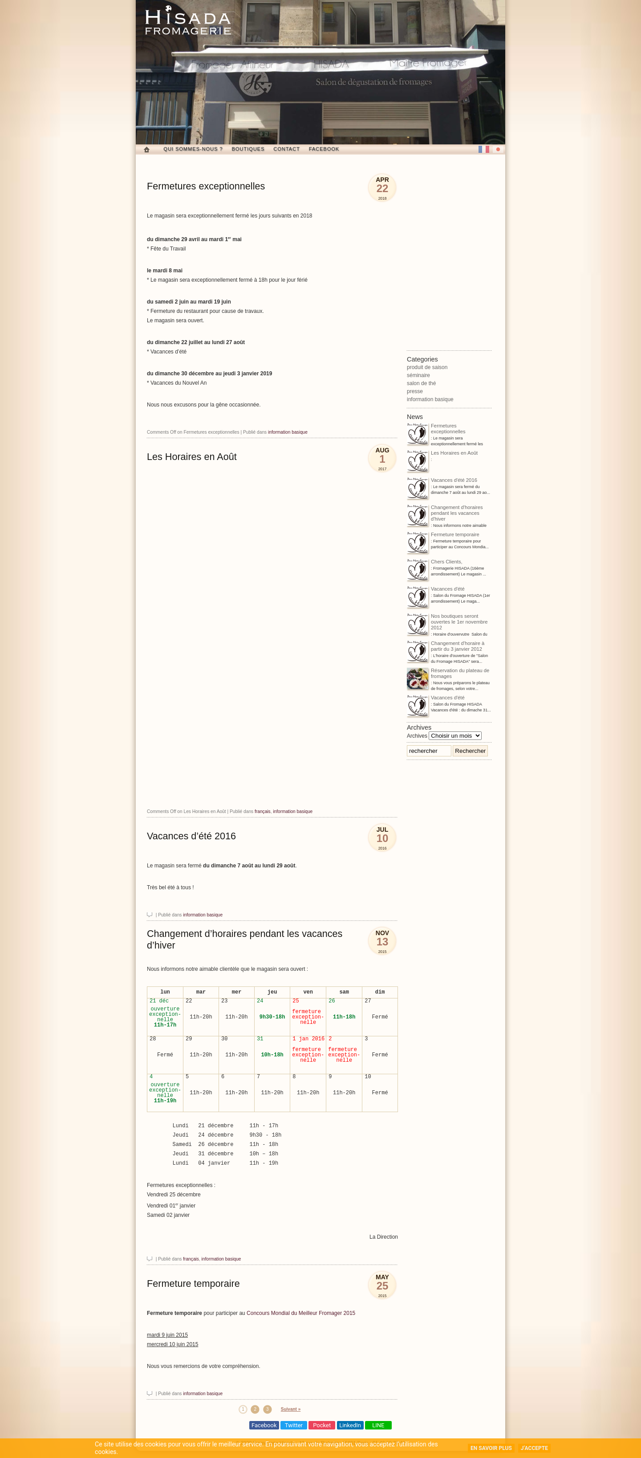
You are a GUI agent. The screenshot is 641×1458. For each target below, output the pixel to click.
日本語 (498, 149)
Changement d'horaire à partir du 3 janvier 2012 (445, 647)
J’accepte (534, 1448)
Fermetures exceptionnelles (206, 186)
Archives (417, 736)
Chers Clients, (434, 562)
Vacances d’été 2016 (191, 836)
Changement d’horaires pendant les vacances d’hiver (244, 939)
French (484, 149)
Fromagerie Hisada (188, 20)
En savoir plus (491, 1448)
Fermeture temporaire (193, 1283)
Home (146, 149)
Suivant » (290, 1409)
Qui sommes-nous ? (193, 149)
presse (415, 391)
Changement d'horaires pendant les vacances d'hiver (445, 514)
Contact (286, 149)
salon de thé (421, 383)
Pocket (322, 1425)
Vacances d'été (436, 589)
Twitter (294, 1425)
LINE (378, 1425)
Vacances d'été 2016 (442, 480)
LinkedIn (350, 1425)
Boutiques (247, 149)
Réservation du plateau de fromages (448, 674)
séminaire (418, 375)
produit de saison (427, 367)
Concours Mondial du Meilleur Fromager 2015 (301, 1313)
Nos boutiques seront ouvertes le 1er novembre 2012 (447, 622)
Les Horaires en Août (192, 456)
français (263, 811)
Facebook (324, 149)
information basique (288, 432)
